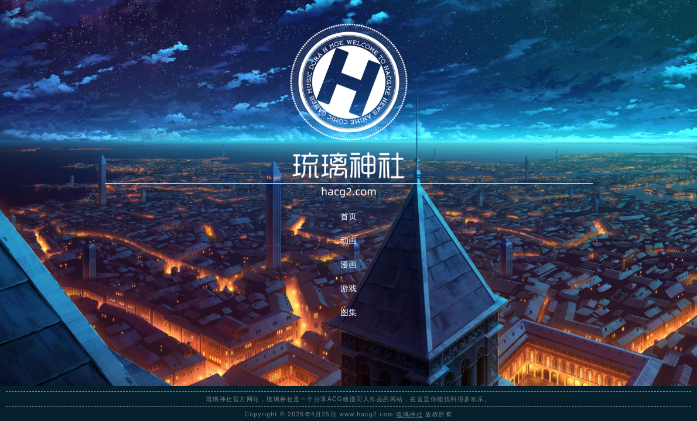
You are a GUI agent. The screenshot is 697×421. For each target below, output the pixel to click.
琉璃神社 (409, 414)
